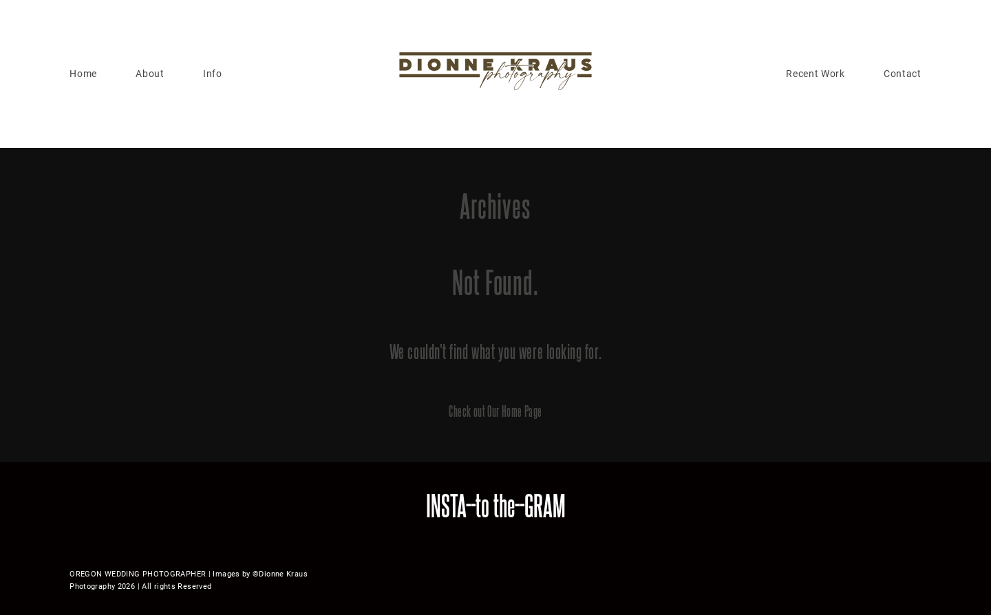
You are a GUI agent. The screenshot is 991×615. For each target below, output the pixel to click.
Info (212, 73)
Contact (902, 73)
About (150, 73)
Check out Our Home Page (495, 410)
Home (83, 73)
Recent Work (815, 73)
